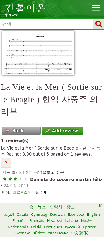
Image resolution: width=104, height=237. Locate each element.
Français (36, 221)
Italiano (71, 221)
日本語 (86, 221)
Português (53, 227)
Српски (89, 227)
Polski (36, 227)
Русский (72, 227)
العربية (9, 214)
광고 (70, 206)
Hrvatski (54, 221)
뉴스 (42, 206)
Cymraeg (39, 214)
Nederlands (18, 227)
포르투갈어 (22, 192)
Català (22, 214)
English (93, 214)
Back (14, 130)
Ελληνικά (76, 214)
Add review (61, 130)
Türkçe (39, 233)
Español (19, 221)
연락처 (56, 206)
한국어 (40, 192)
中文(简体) (80, 233)
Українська (58, 233)
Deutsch (57, 214)
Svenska (22, 233)
